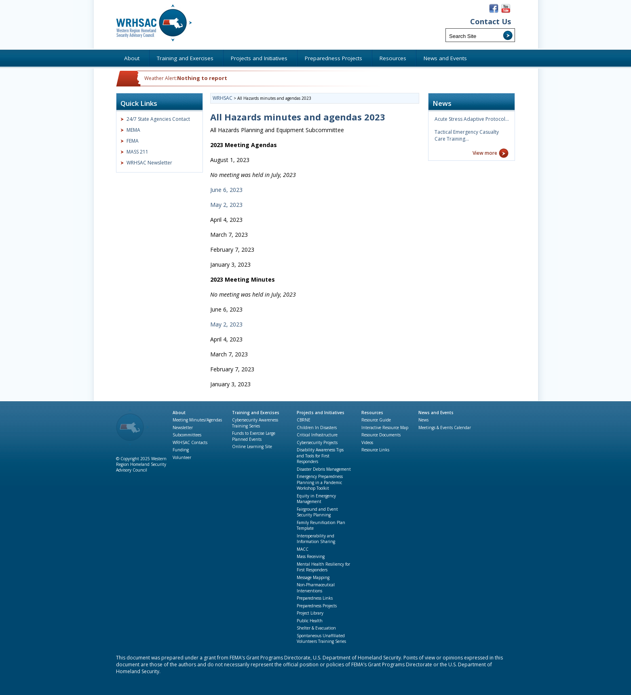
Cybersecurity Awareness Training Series (255, 423)
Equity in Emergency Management (316, 499)
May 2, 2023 (227, 204)
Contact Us (490, 21)
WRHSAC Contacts (190, 442)
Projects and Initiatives (320, 412)
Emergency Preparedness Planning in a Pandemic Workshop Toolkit (320, 482)
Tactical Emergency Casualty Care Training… (467, 135)
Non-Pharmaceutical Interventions (316, 588)
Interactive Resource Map (384, 427)
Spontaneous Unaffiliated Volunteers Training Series (321, 638)
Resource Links (375, 450)
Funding (181, 450)
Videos (367, 442)
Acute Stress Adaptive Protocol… (472, 119)
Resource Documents (381, 435)
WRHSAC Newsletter (149, 162)
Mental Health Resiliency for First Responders (323, 567)
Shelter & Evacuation (316, 628)
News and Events (436, 412)
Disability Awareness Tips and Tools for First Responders (320, 455)
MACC (302, 549)
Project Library (310, 613)
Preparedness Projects (317, 606)
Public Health (310, 620)
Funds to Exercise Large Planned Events (253, 436)
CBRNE (303, 420)
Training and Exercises (255, 412)
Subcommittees (187, 435)
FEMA (133, 140)
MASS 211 (137, 151)
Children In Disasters (317, 427)
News (423, 420)
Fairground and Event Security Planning (317, 512)
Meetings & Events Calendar (444, 427)
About (179, 412)
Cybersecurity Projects (317, 442)
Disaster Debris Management (324, 469)
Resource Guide (376, 420)
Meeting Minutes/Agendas (197, 420)
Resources (372, 412)
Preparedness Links (315, 598)
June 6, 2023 (227, 190)
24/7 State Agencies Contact (158, 119)
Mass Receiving (311, 556)
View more (485, 153)
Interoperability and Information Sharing (316, 539)
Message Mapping (313, 577)
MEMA (133, 129)
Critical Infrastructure (317, 435)
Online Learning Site (252, 446)
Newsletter (183, 427)
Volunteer (182, 457)
